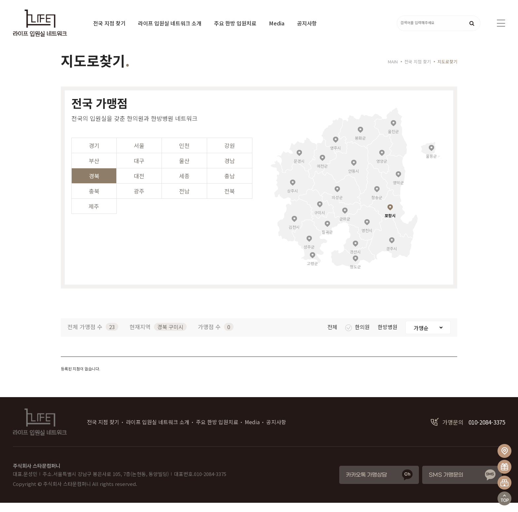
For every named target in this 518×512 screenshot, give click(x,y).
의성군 (337, 206)
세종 (184, 185)
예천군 (322, 174)
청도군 (355, 275)
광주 (139, 200)
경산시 (355, 260)
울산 (184, 170)
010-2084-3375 (468, 431)
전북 (229, 200)
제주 (94, 215)
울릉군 (431, 164)
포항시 (390, 224)
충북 (94, 200)
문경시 (299, 169)
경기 (94, 155)
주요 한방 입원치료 (235, 23)
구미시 (319, 221)
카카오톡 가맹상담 (366, 484)
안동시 (353, 179)
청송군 (376, 206)
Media (276, 23)
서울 (139, 155)
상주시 (292, 199)
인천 (184, 155)
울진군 (393, 140)
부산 (94, 170)
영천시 (366, 239)
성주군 (309, 255)
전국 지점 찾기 (109, 23)
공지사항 (307, 23)
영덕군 (398, 191)
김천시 (294, 235)
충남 (229, 185)
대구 (139, 170)
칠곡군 (327, 240)
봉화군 (360, 146)
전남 (184, 200)
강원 (229, 155)
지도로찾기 (447, 71)
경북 (94, 185)
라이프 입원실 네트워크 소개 (170, 23)
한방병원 (388, 336)
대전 (139, 185)
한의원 (358, 336)
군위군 (344, 227)
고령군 (312, 272)
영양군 (381, 169)
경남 (229, 170)
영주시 (335, 156)
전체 (333, 336)
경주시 (391, 257)
